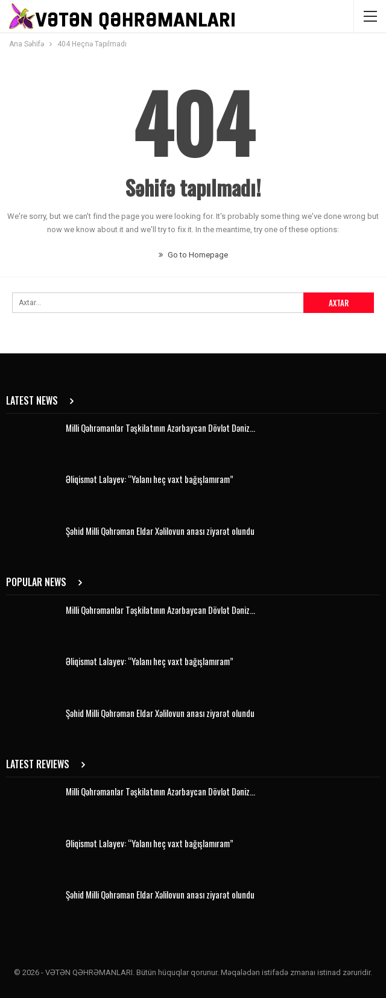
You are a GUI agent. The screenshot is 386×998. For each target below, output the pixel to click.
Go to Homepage (193, 254)
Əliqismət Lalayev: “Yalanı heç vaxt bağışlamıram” (149, 478)
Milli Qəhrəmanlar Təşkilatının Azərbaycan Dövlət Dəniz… (160, 427)
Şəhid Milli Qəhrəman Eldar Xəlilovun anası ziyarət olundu (160, 530)
